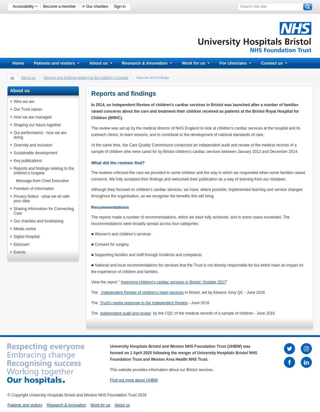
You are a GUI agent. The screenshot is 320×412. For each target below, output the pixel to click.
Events (20, 252)
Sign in (120, 6)
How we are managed (33, 117)
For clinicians (235, 63)
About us (100, 63)
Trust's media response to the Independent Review (144, 303)
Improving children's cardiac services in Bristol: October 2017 (173, 282)
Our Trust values (28, 109)
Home (18, 63)
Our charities (97, 6)
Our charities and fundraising (38, 221)
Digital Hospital (27, 236)
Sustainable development (35, 153)
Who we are (24, 101)
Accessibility (25, 6)
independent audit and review (125, 313)
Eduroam (22, 244)
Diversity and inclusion (33, 145)
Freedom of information (34, 188)
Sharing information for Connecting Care (44, 211)
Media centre (25, 229)
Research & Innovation (147, 63)
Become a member (59, 6)
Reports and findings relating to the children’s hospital (85, 78)
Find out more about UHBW (134, 380)
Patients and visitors (57, 63)
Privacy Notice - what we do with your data (42, 198)
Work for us (196, 63)
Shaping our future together (37, 125)
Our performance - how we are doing (40, 135)
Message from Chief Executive (42, 181)
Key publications (28, 160)
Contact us (274, 63)
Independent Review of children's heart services (142, 292)
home (12, 78)
